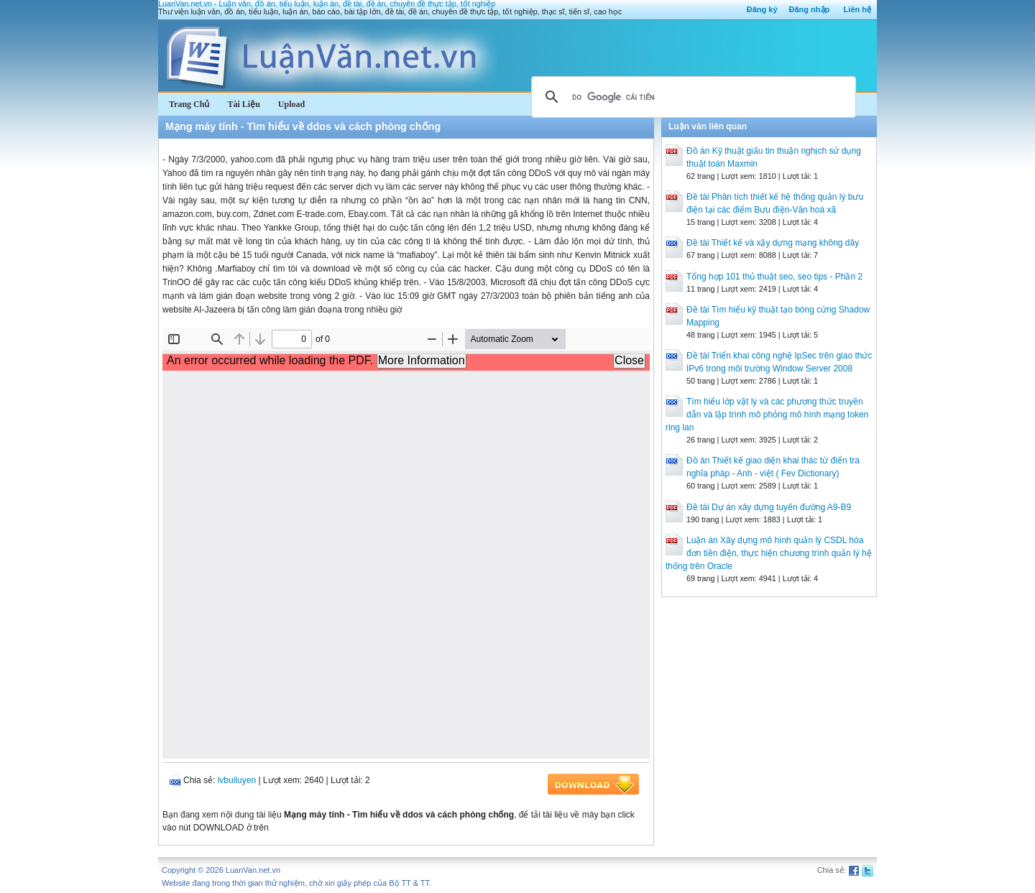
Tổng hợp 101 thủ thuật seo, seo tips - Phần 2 (774, 277)
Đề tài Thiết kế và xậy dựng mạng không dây (772, 243)
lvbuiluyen (237, 780)
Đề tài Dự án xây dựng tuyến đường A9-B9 (768, 507)
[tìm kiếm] (691, 97)
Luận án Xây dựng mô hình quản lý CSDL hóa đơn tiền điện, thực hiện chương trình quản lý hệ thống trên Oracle (769, 553)
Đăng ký (762, 9)
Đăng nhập (809, 9)
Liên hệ (857, 9)
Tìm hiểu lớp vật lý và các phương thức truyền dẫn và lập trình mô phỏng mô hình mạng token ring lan (767, 414)
